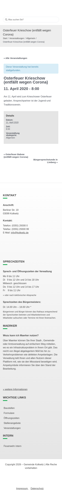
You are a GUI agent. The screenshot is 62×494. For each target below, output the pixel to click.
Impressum (22, 488)
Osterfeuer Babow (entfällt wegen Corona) (16, 155)
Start (5, 38)
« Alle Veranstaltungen (15, 58)
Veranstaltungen (16, 38)
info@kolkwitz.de (19, 232)
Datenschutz (37, 488)
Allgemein (30, 38)
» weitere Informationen (15, 389)
